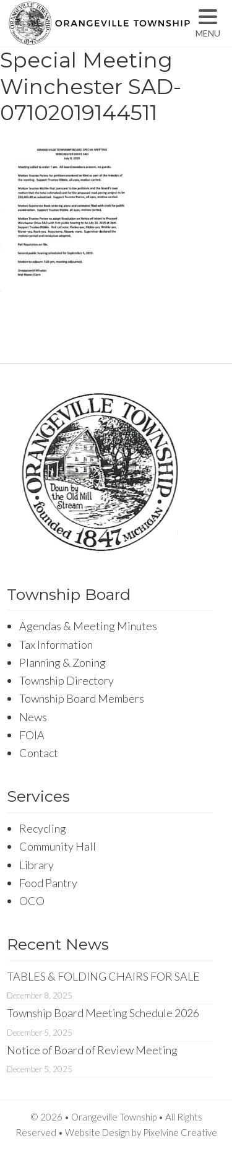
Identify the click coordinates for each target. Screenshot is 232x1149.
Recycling (42, 828)
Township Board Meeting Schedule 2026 (103, 1013)
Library (36, 865)
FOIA (32, 735)
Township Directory (66, 680)
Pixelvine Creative (180, 1132)
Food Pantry (48, 883)
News (33, 717)
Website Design (97, 1132)
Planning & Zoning (62, 662)
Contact (38, 753)
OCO (32, 901)
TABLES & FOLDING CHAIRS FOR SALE (103, 976)
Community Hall (57, 846)
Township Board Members (81, 698)
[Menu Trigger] (208, 23)
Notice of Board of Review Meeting (92, 1050)
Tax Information (56, 644)
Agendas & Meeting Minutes (88, 626)
